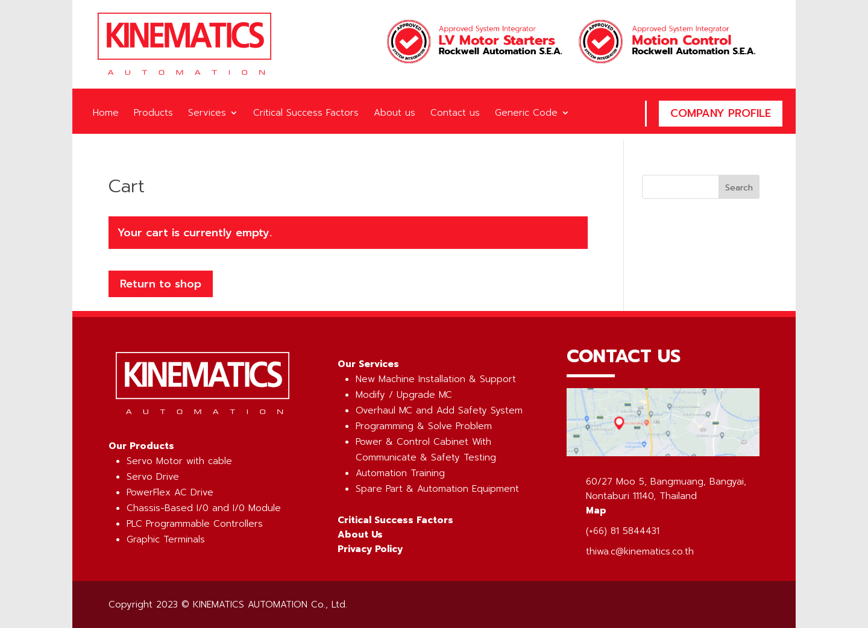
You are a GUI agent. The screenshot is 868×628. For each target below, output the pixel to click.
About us (394, 113)
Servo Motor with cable (179, 461)
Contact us (455, 113)
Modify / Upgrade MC (404, 394)
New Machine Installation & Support (436, 379)
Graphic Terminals (166, 539)
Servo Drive (153, 476)
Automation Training (400, 473)
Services (207, 113)
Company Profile (720, 113)
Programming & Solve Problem (424, 426)
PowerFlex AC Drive (170, 492)
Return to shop (160, 283)
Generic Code (526, 113)
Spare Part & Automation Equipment (437, 488)
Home (106, 113)
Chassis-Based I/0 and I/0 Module (204, 508)
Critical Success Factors (306, 113)
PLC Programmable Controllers (195, 523)
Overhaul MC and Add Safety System (439, 410)
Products (153, 113)
